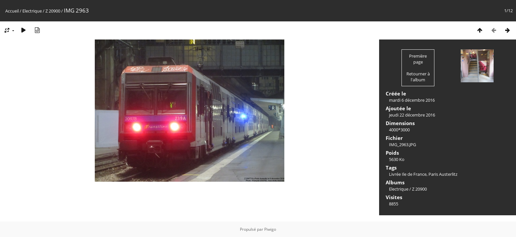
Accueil (12, 11)
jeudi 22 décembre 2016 (412, 115)
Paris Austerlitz (442, 174)
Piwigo (270, 229)
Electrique (32, 11)
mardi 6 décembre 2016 (412, 100)
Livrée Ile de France (407, 174)
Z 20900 (52, 11)
